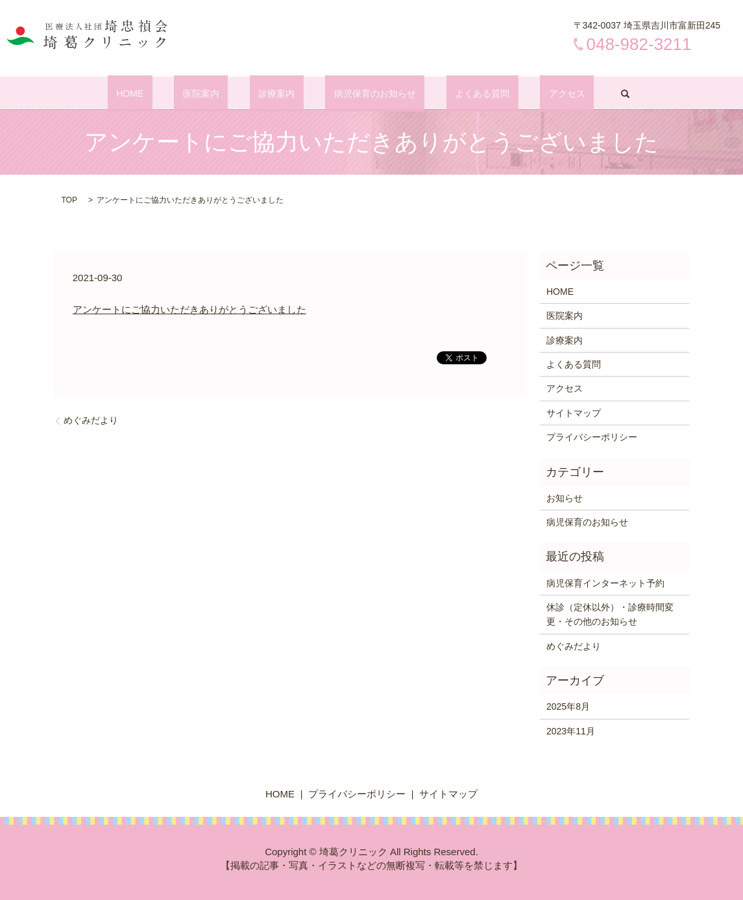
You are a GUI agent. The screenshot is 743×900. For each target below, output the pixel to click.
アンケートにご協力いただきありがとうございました (189, 309)
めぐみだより (91, 420)
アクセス (523, 93)
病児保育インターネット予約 (605, 583)
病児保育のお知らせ (367, 93)
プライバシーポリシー (591, 437)
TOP (69, 200)
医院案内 (227, 93)
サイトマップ (573, 413)
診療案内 (285, 93)
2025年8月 (568, 706)
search (573, 93)
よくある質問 (456, 93)
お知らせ (564, 498)
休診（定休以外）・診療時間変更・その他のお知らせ (610, 614)
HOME (174, 93)
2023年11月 (570, 731)
